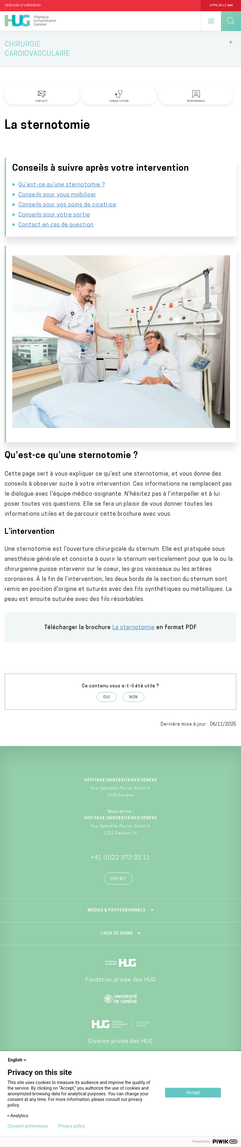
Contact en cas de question (56, 225)
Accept (193, 1092)
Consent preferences (28, 1126)
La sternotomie (133, 628)
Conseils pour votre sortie (54, 215)
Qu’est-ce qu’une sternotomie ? (62, 185)
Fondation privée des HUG (120, 980)
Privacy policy (71, 1126)
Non (133, 697)
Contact (118, 879)
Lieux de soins (117, 934)
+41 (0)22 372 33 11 (120, 858)
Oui (106, 697)
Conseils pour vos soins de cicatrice (67, 205)
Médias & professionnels (117, 910)
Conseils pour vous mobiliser (57, 195)
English (17, 1059)
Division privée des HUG (120, 1042)
